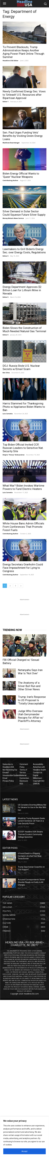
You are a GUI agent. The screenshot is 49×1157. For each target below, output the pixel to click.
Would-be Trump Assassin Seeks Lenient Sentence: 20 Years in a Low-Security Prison (31, 821)
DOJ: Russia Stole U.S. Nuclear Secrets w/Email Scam (21, 367)
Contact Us (37, 773)
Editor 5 (5, 256)
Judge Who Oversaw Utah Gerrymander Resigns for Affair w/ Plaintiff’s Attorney (30, 716)
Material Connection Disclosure (24, 778)
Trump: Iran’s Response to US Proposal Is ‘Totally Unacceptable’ (32, 700)
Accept (24, 1151)
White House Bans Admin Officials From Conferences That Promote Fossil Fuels (23, 527)
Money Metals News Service (13, 218)
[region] (24, 1137)
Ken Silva (6, 373)
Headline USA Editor (10, 61)
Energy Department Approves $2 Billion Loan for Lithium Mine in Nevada (22, 290)
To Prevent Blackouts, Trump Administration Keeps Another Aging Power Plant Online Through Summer (23, 52)
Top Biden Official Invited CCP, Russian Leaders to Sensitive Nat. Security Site (23, 448)
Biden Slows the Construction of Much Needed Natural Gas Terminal (24, 329)
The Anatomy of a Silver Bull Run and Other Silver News (29, 686)
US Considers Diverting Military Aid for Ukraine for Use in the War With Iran (32, 807)
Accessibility (38, 764)
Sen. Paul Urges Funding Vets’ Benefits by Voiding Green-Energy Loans (23, 136)
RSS (21, 784)
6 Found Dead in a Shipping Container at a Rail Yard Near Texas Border (30, 856)
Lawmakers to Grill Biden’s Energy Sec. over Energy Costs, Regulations (24, 251)
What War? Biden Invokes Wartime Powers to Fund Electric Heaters (23, 487)
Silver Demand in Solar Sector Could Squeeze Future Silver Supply (24, 213)
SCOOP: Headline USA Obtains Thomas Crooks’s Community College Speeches (30, 834)
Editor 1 (5, 102)
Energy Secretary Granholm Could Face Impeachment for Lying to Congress (23, 568)
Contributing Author (10, 180)
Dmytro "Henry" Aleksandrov (13, 455)
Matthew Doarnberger (11, 143)
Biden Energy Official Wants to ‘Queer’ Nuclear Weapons (21, 175)
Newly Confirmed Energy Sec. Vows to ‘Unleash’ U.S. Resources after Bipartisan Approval (24, 95)
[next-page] (21, 586)
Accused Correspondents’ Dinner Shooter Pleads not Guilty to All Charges (31, 882)
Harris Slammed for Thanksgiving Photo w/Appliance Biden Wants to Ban (24, 407)
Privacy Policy (8, 781)
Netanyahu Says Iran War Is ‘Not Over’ (30, 671)
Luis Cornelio (8, 414)
